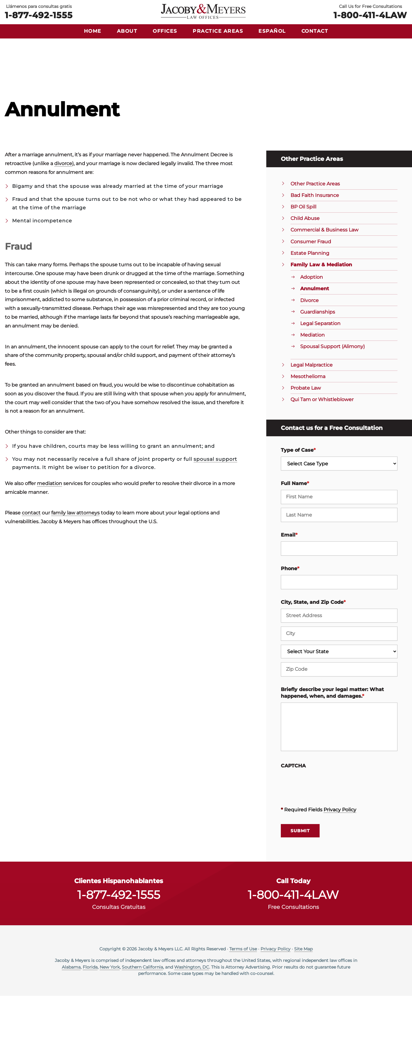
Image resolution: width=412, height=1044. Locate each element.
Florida (90, 1015)
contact (31, 561)
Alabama (71, 1015)
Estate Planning (310, 301)
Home (92, 31)
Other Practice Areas (315, 232)
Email (289, 583)
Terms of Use (243, 997)
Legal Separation (320, 371)
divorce (63, 211)
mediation (49, 531)
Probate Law (306, 436)
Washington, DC (191, 1015)
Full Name (295, 531)
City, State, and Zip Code (313, 650)
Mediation (312, 383)
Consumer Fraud (311, 289)
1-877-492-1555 (39, 14)
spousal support (215, 507)
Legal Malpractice (312, 413)
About (127, 31)
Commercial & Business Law (324, 278)
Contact (314, 31)
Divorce (309, 348)
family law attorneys (75, 561)
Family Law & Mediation (321, 313)
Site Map (303, 997)
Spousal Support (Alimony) (332, 394)
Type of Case (298, 498)
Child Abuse (305, 266)
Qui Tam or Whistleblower (322, 448)
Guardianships (317, 360)
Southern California (142, 1015)
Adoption (311, 325)
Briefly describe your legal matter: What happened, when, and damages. (332, 740)
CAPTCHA (293, 814)
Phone (290, 617)
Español (272, 31)
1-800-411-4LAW (370, 14)
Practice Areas (218, 31)
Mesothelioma (308, 424)
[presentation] (327, 832)
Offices (165, 31)
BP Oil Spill (303, 255)
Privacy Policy (340, 858)
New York (110, 1015)
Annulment (314, 337)
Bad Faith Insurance (315, 243)
